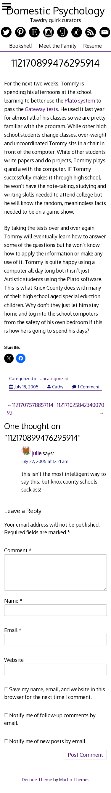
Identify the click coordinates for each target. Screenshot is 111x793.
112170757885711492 (30, 409)
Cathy (55, 386)
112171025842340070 (80, 405)
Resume (92, 45)
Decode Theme (37, 779)
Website (14, 660)
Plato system (80, 100)
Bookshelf (20, 45)
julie (36, 453)
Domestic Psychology (55, 10)
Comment (18, 550)
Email (13, 630)
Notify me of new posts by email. (47, 741)
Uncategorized (54, 378)
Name (13, 600)
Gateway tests (41, 109)
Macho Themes (74, 779)
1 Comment (86, 386)
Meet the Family (58, 45)
